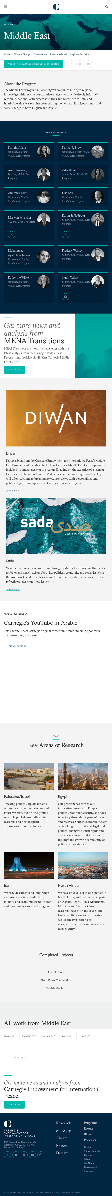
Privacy (88, 1159)
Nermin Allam (17, 147)
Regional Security (79, 54)
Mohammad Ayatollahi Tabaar (19, 253)
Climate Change (22, 54)
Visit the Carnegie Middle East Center (33, 64)
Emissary (63, 1130)
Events (88, 1128)
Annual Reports (92, 1151)
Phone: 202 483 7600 (15, 1147)
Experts (62, 1145)
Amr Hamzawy (17, 170)
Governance (40, 54)
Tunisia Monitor (56, 988)
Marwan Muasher (19, 217)
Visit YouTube (17, 646)
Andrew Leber (17, 193)
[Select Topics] (10, 1036)
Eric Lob (67, 193)
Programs (90, 1123)
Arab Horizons (56, 972)
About (61, 1137)
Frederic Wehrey (72, 250)
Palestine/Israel (58, 54)
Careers (88, 1155)
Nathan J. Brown (73, 147)
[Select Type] (84, 1036)
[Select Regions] (49, 1036)
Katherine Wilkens (20, 277)
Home (7, 54)
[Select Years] (68, 1036)
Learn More (13, 491)
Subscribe (14, 369)
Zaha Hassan (70, 170)
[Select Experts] (29, 1036)
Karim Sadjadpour (73, 215)
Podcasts (90, 1140)
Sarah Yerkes (70, 277)
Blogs (87, 1134)
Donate (62, 1152)
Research (63, 1122)
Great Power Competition (56, 980)
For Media (89, 1163)
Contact (88, 1147)
